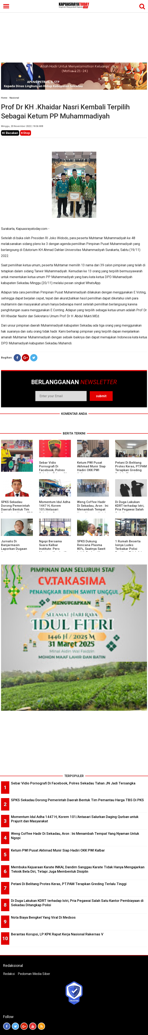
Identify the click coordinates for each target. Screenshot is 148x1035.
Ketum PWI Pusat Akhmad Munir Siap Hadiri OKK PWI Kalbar (91, 468)
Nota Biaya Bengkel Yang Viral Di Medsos (43, 917)
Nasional (14, 98)
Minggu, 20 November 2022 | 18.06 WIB (22, 126)
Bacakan (10, 133)
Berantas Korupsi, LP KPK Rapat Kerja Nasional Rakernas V (57, 934)
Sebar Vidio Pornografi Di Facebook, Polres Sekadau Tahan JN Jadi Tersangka (53, 470)
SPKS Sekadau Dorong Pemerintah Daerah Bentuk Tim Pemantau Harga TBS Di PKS (17, 509)
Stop (25, 133)
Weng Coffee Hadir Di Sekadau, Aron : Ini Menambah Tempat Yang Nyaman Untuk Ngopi (92, 509)
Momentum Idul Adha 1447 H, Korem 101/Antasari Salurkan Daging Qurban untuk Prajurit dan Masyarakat (55, 511)
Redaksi (9, 974)
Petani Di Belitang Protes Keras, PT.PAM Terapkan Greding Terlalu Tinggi (131, 468)
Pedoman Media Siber (34, 974)
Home (4, 98)
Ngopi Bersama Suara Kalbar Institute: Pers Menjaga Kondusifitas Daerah (55, 548)
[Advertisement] (74, 31)
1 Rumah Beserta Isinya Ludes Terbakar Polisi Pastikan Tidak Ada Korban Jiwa (129, 548)
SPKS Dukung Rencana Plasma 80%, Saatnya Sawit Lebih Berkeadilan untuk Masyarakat (91, 548)
